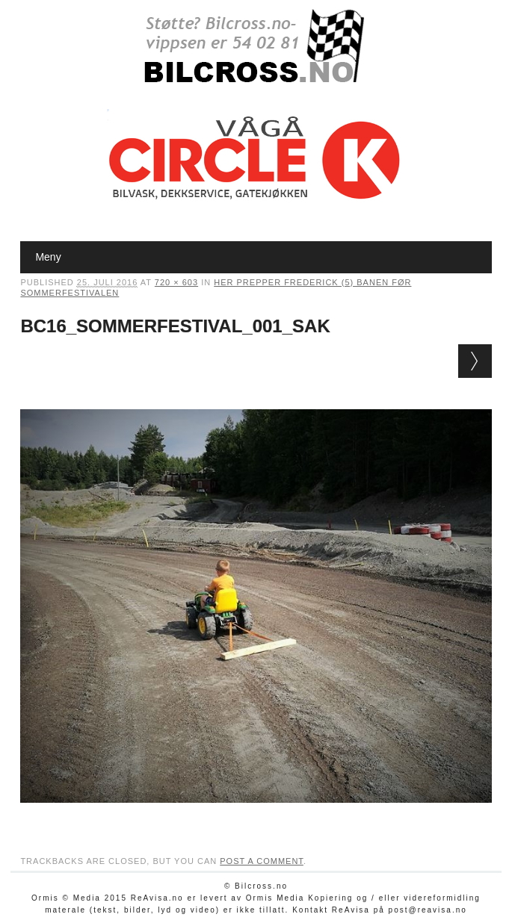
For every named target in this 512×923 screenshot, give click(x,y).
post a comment (261, 861)
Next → (475, 361)
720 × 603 (176, 282)
